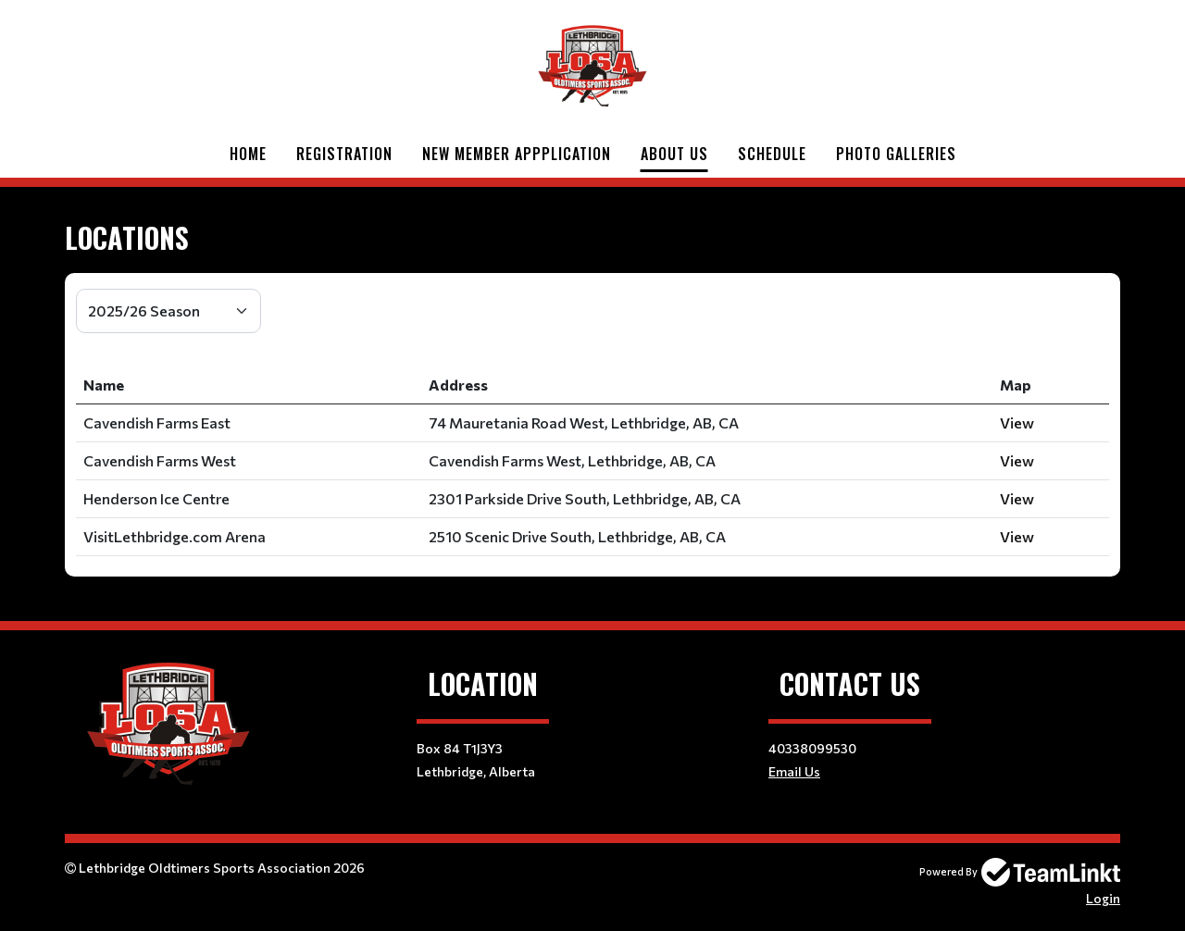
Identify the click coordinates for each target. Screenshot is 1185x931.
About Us (674, 154)
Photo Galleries (896, 154)
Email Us (794, 771)
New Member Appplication (516, 154)
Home (248, 154)
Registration (344, 154)
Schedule (772, 154)
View (1017, 422)
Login (1103, 898)
